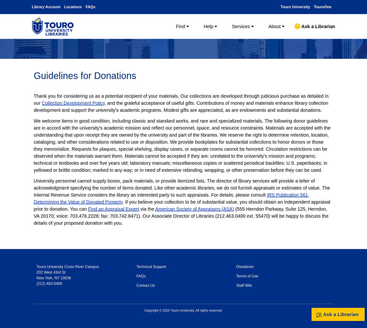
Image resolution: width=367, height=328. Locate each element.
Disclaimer (245, 267)
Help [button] (208, 26)
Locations (73, 7)
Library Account (46, 7)
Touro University (295, 7)
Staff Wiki (244, 285)
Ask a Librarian (315, 26)
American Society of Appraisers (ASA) (194, 209)
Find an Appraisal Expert (113, 209)
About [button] (274, 26)
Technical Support (151, 267)
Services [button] (241, 26)
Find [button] (180, 26)
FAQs (90, 7)
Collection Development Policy (73, 103)
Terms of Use (247, 276)
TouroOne (322, 7)
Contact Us (145, 285)
